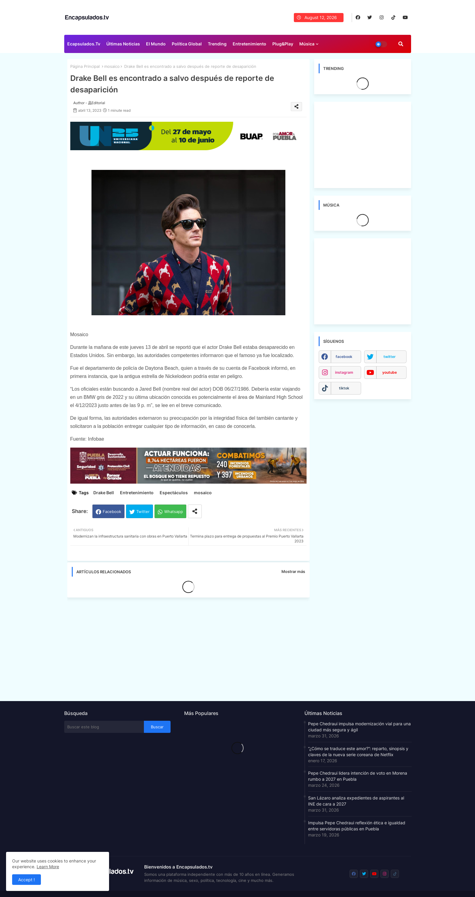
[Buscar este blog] (104, 727)
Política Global (187, 43)
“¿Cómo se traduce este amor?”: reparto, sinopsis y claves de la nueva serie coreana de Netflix (358, 751)
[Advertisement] (191, 647)
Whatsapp (173, 511)
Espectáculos (174, 492)
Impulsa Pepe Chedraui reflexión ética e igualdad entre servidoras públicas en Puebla (356, 825)
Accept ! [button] (26, 879)
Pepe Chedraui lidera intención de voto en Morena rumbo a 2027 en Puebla (357, 776)
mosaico (112, 66)
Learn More (48, 866)
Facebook (112, 511)
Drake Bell (103, 492)
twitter (390, 356)
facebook (344, 356)
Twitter (143, 511)
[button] (401, 44)
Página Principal (85, 66)
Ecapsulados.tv (83, 43)
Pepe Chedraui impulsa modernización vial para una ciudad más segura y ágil (359, 726)
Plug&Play (282, 43)
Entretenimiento (249, 43)
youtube (389, 372)
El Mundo (156, 43)
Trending (217, 43)
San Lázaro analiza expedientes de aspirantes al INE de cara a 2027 (356, 800)
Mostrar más (293, 571)
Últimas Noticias (123, 43)
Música (306, 43)
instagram (344, 372)
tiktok (344, 388)
